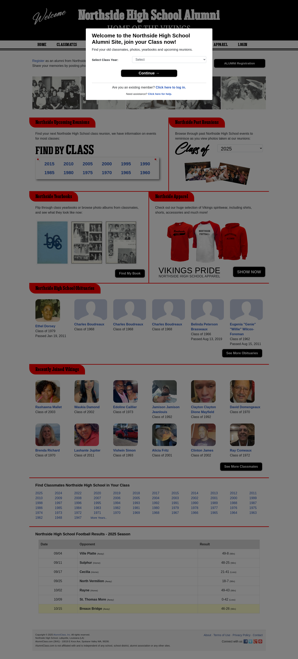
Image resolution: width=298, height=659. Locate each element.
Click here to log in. (171, 87)
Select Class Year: (105, 60)
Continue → (149, 73)
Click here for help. (160, 93)
